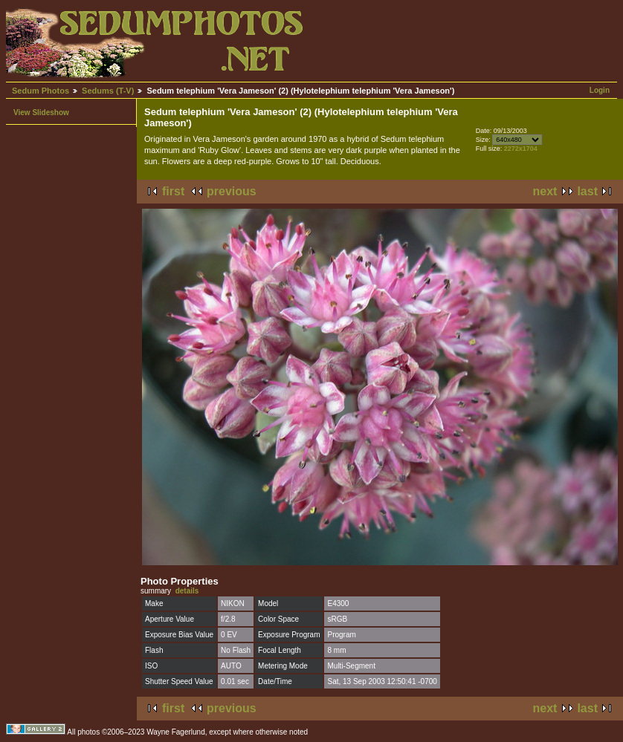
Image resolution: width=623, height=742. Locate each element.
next (545, 191)
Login (600, 90)
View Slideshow (41, 112)
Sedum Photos (40, 90)
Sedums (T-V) (108, 90)
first (173, 191)
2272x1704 (521, 148)
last (587, 191)
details (187, 591)
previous (231, 191)
